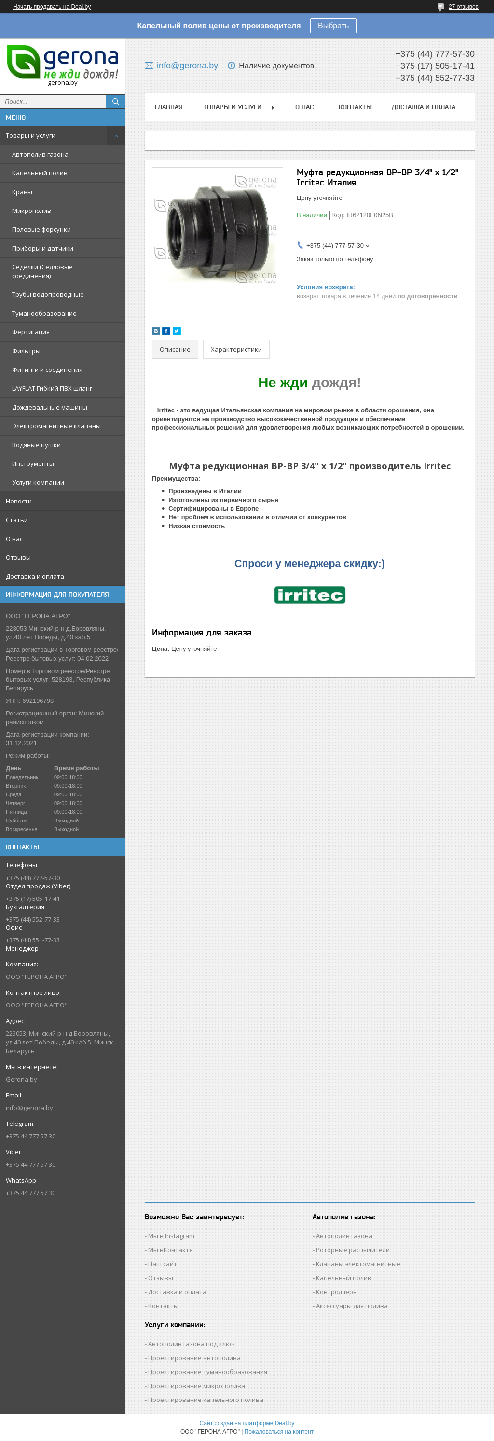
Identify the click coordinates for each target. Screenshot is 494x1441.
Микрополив (31, 210)
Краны (22, 191)
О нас (14, 538)
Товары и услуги (30, 135)
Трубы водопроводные (48, 294)
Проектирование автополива (194, 1357)
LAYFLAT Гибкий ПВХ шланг (52, 388)
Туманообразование (44, 313)
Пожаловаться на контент (279, 1431)
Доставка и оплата (35, 576)
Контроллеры (337, 1291)
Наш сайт (162, 1263)
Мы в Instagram (171, 1235)
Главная (169, 107)
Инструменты (33, 463)
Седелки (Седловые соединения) (42, 271)
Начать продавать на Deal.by (52, 6)
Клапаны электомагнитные (358, 1263)
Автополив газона (40, 154)
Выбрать (333, 26)
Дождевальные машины (49, 407)
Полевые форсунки (41, 229)
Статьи (17, 520)
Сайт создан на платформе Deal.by (247, 1423)
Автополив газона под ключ (191, 1343)
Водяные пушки (36, 444)
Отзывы (18, 557)
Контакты (355, 107)
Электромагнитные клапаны (56, 426)
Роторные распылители (353, 1249)
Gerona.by (21, 1079)
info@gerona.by (29, 1107)
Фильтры (26, 350)
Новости (19, 501)
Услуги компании (38, 482)
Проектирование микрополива (196, 1385)
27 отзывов (464, 6)
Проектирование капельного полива (205, 1399)
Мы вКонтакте (170, 1249)
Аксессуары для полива (352, 1305)
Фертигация (31, 332)
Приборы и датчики (42, 248)
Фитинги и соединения (47, 369)
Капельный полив (40, 173)
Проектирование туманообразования (207, 1371)
